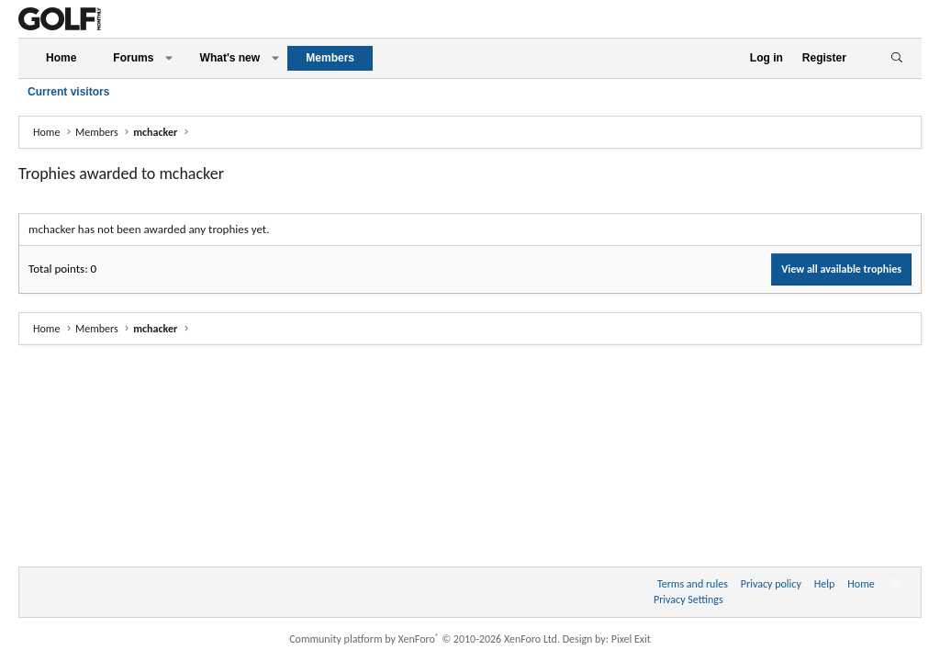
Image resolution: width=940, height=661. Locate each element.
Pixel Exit (631, 639)
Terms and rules (692, 583)
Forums (133, 57)
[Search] (896, 58)
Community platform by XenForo (424, 639)
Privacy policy (771, 583)
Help (824, 583)
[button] (169, 58)
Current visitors (68, 91)
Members (330, 57)
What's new (230, 57)
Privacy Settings (688, 599)
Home (61, 57)
